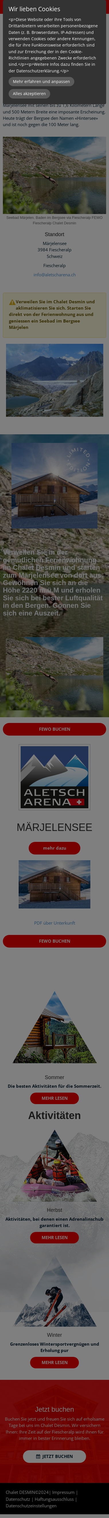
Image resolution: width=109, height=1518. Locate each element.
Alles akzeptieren (29, 93)
